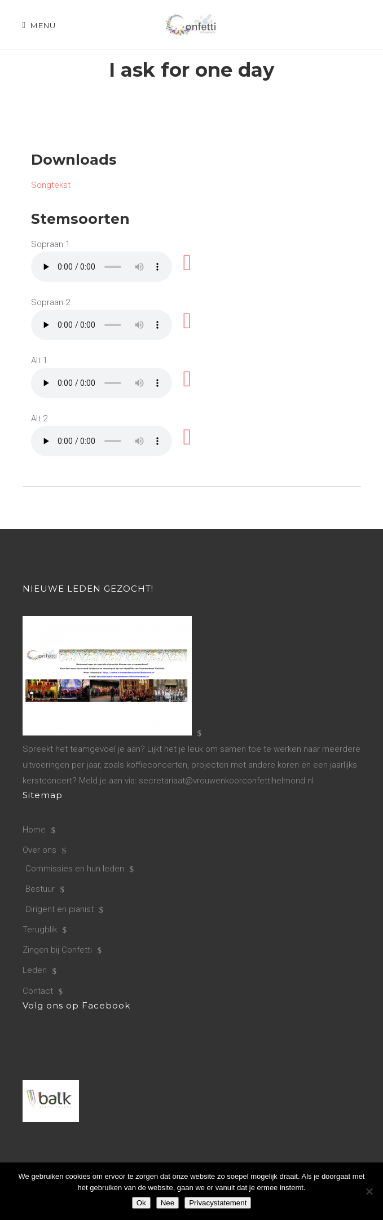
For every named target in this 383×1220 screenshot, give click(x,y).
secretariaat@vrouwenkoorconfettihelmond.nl (226, 781)
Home (34, 830)
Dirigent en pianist (59, 909)
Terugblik (40, 929)
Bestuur (40, 889)
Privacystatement (217, 1203)
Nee (167, 1203)
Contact (38, 991)
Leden (35, 970)
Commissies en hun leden (74, 869)
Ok (141, 1203)
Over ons (39, 850)
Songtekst (51, 185)
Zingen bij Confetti (57, 950)
